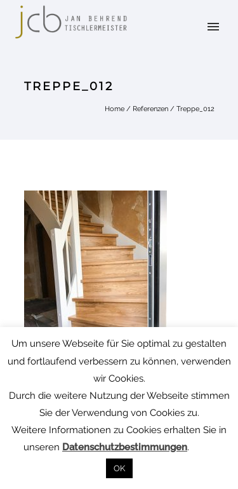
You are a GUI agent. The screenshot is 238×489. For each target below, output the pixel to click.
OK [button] (119, 468)
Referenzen (150, 109)
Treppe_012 (195, 109)
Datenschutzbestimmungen (124, 447)
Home (114, 109)
